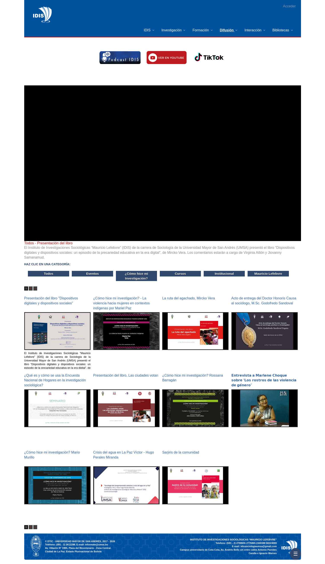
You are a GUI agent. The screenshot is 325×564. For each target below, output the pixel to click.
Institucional (224, 273)
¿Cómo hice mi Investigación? (136, 276)
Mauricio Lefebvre (268, 273)
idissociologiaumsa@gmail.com (258, 546)
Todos (48, 273)
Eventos (92, 273)
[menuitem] (149, 30)
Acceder (289, 6)
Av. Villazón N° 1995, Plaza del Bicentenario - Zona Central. (78, 548)
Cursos (180, 273)
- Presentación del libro (48, 243)
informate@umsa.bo (96, 544)
